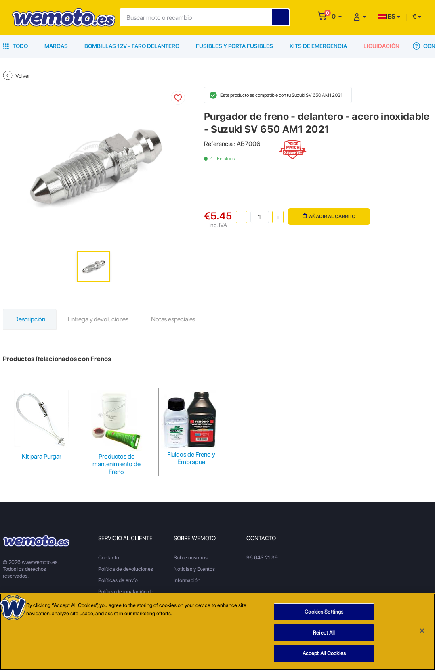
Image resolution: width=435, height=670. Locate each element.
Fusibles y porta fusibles (234, 46)
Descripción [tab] (29, 319)
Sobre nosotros (191, 558)
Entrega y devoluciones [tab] (98, 319)
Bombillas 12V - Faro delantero (131, 46)
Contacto (108, 558)
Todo (15, 46)
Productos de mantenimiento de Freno (116, 464)
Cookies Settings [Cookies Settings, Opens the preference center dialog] (324, 612)
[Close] (422, 631)
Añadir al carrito (329, 216)
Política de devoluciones (125, 569)
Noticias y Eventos (194, 569)
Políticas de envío (118, 580)
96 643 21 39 (262, 558)
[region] (217, 631)
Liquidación (381, 46)
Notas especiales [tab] (173, 319)
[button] (337, 16)
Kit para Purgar (41, 456)
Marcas (56, 46)
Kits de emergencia (318, 46)
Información (187, 580)
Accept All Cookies (324, 653)
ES (386, 16)
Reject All (324, 633)
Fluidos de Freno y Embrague (191, 458)
